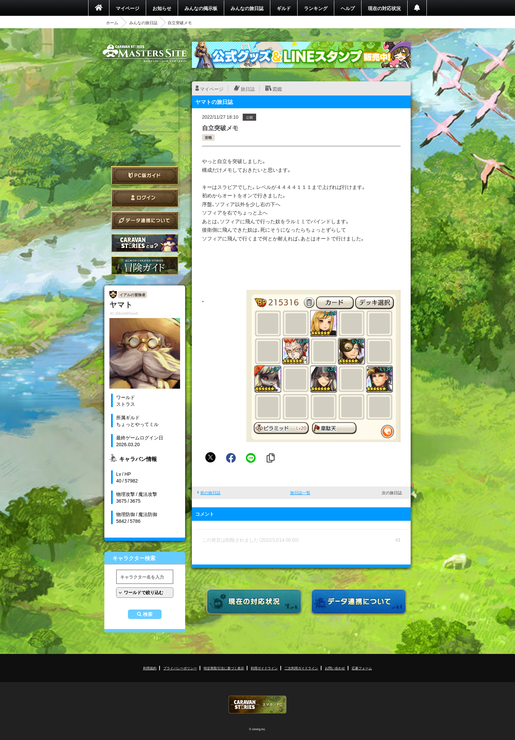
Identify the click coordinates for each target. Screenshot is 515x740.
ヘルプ (348, 8)
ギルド (284, 8)
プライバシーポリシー (180, 667)
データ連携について (144, 220)
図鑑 (277, 88)
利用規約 (150, 667)
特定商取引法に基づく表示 (224, 667)
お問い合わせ (335, 667)
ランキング (316, 8)
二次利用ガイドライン (301, 667)
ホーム (112, 23)
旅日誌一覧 (300, 493)
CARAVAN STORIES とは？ (144, 243)
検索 (147, 614)
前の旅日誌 (210, 493)
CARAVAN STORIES (257, 704)
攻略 (208, 137)
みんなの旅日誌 (247, 8)
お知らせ (161, 8)
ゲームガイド (144, 265)
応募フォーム (362, 667)
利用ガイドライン (264, 667)
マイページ (127, 8)
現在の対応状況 (384, 8)
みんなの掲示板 (200, 8)
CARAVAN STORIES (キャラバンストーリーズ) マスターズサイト (144, 53)
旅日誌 (248, 88)
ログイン (144, 198)
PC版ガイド (144, 175)
